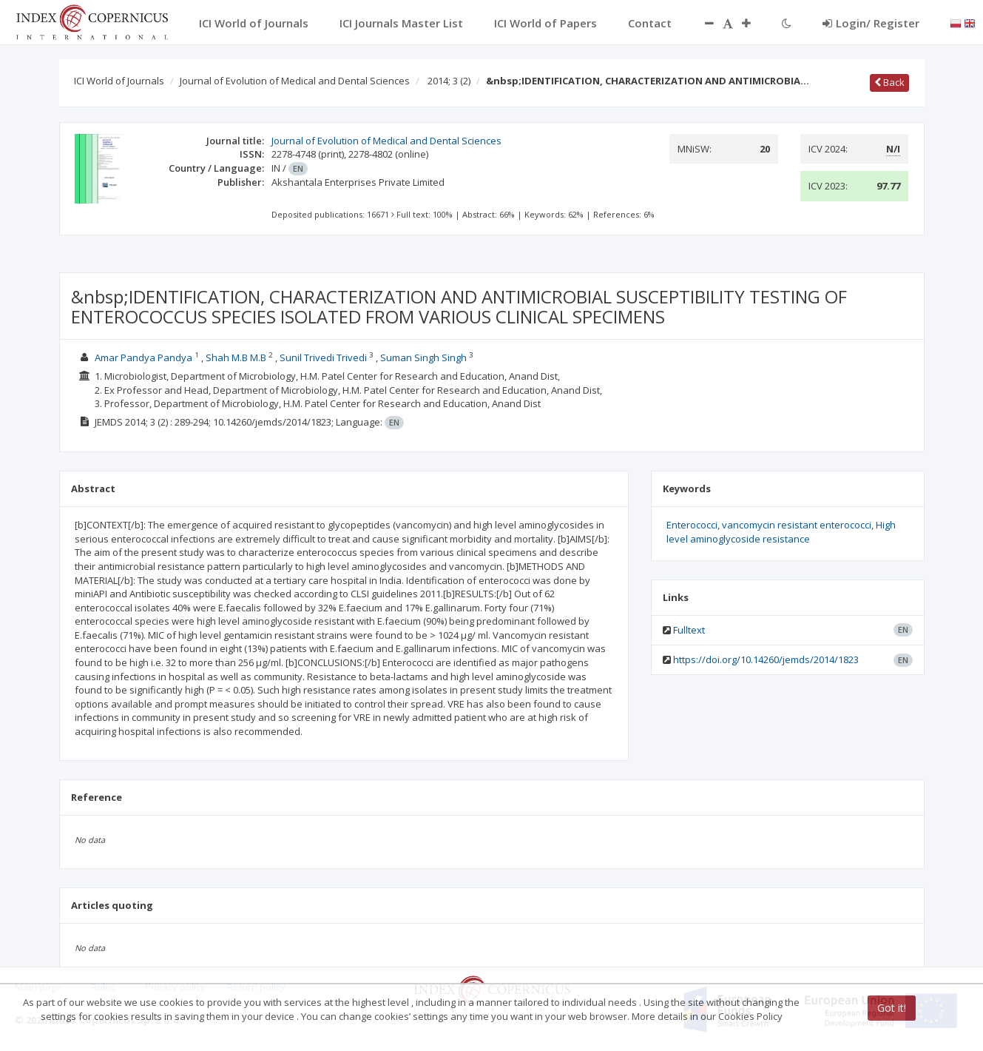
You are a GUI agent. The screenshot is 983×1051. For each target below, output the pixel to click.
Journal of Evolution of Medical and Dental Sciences (295, 80)
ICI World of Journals (119, 80)
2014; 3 (449, 80)
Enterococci (691, 524)
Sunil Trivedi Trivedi (323, 357)
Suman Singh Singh (423, 357)
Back (889, 82)
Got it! (891, 1008)
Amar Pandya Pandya (143, 357)
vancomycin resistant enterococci (796, 524)
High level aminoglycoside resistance (781, 531)
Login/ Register (870, 23)
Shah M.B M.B (236, 357)
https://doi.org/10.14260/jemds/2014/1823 (766, 659)
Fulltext (689, 630)
